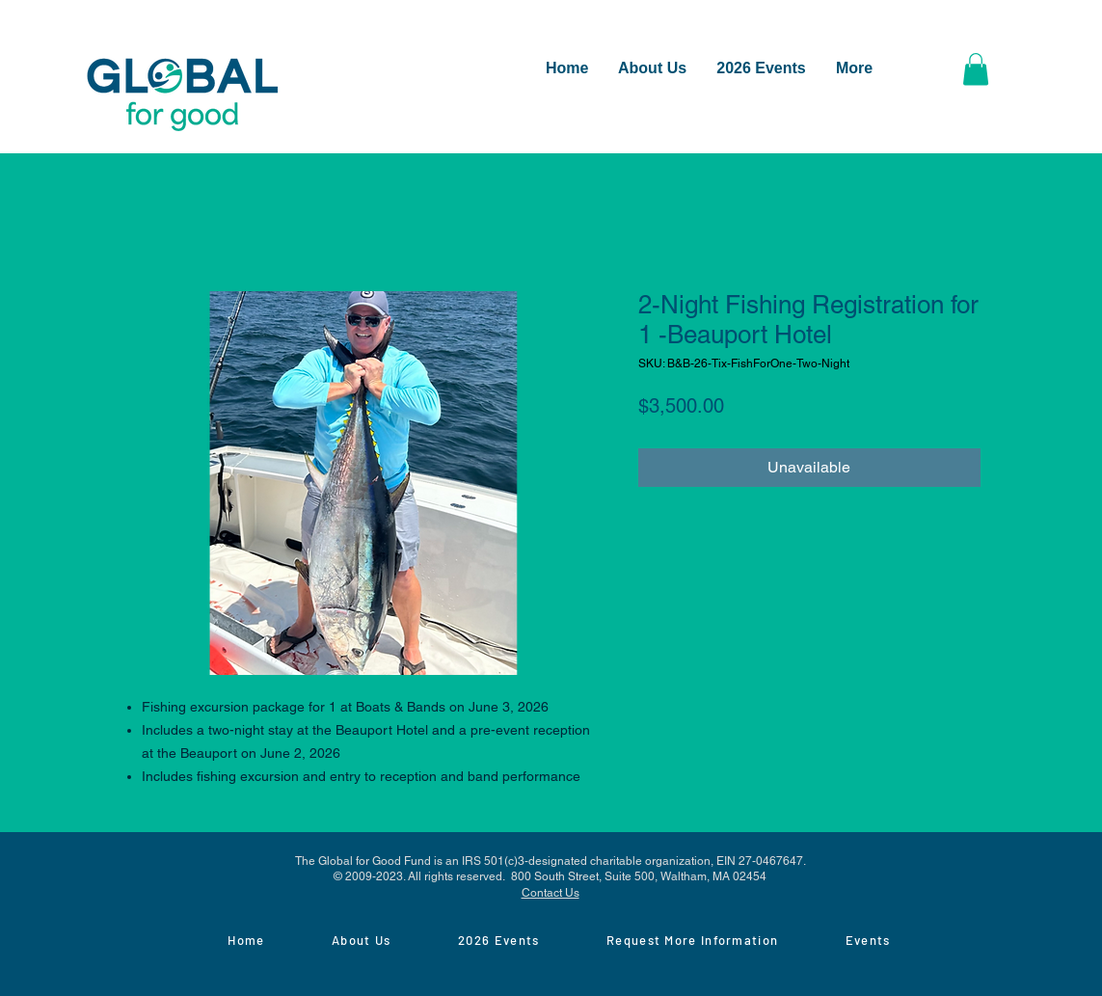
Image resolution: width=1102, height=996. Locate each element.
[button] (975, 69)
